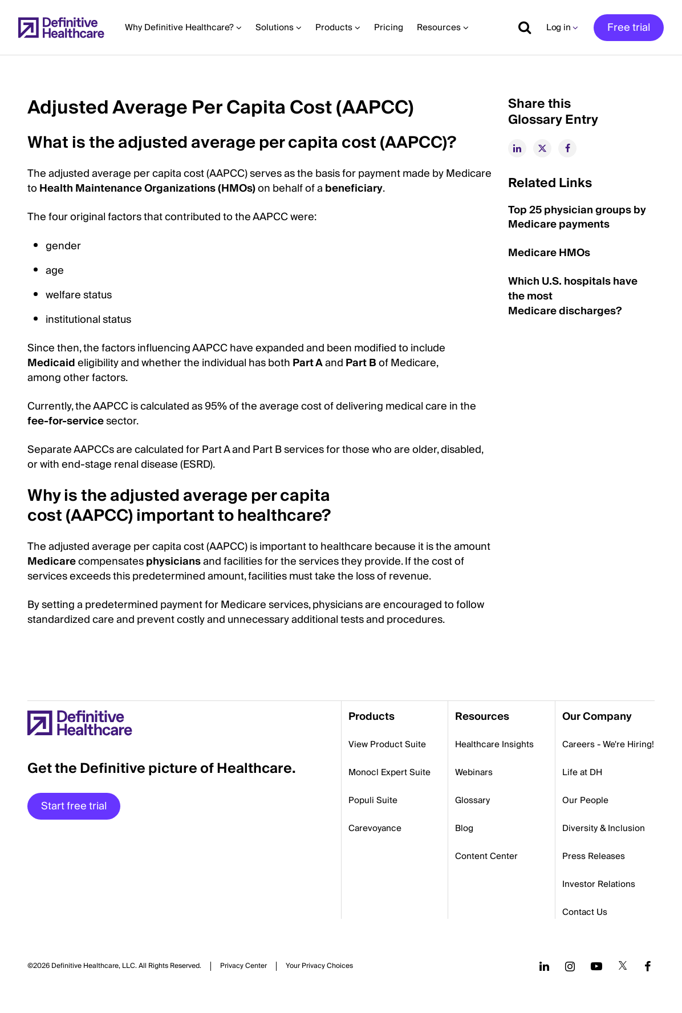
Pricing (388, 27)
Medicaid (51, 363)
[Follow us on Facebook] (648, 966)
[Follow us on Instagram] (570, 966)
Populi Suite (372, 800)
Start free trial (74, 806)
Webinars (474, 772)
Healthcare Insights (494, 744)
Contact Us (584, 912)
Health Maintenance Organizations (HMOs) (147, 188)
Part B (361, 363)
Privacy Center (243, 966)
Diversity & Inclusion (603, 828)
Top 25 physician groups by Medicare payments (577, 217)
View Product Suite (387, 744)
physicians (173, 561)
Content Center (486, 856)
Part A (308, 363)
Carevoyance (374, 828)
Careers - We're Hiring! (608, 744)
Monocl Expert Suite (389, 772)
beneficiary (354, 188)
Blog (464, 828)
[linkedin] (517, 148)
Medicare (51, 561)
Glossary (472, 800)
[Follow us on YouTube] (596, 966)
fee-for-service (65, 421)
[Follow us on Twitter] (623, 966)
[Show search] (520, 27)
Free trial (628, 28)
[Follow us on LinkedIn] (544, 966)
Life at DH (582, 772)
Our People (585, 800)
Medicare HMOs (549, 253)
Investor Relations (598, 884)
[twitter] (542, 148)
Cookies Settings (319, 966)
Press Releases (593, 856)
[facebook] (567, 148)
